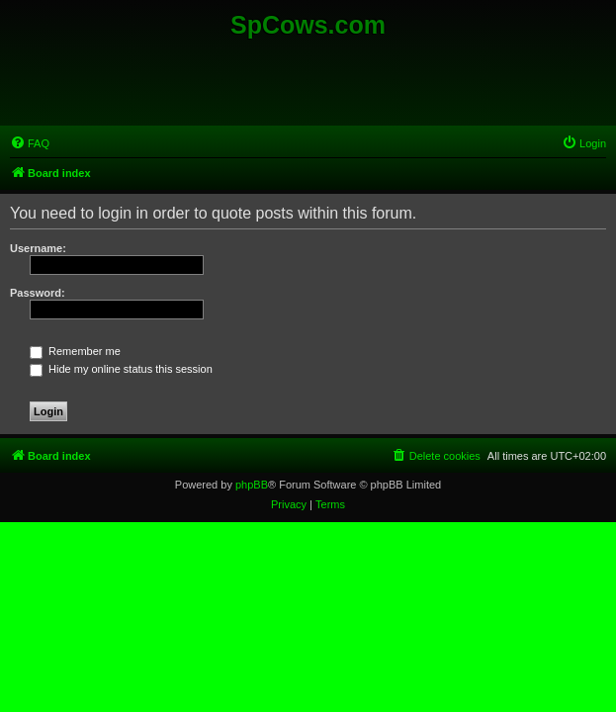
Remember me (75, 351)
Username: (38, 248)
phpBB (251, 484)
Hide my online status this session (121, 369)
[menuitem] (29, 143)
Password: (37, 293)
